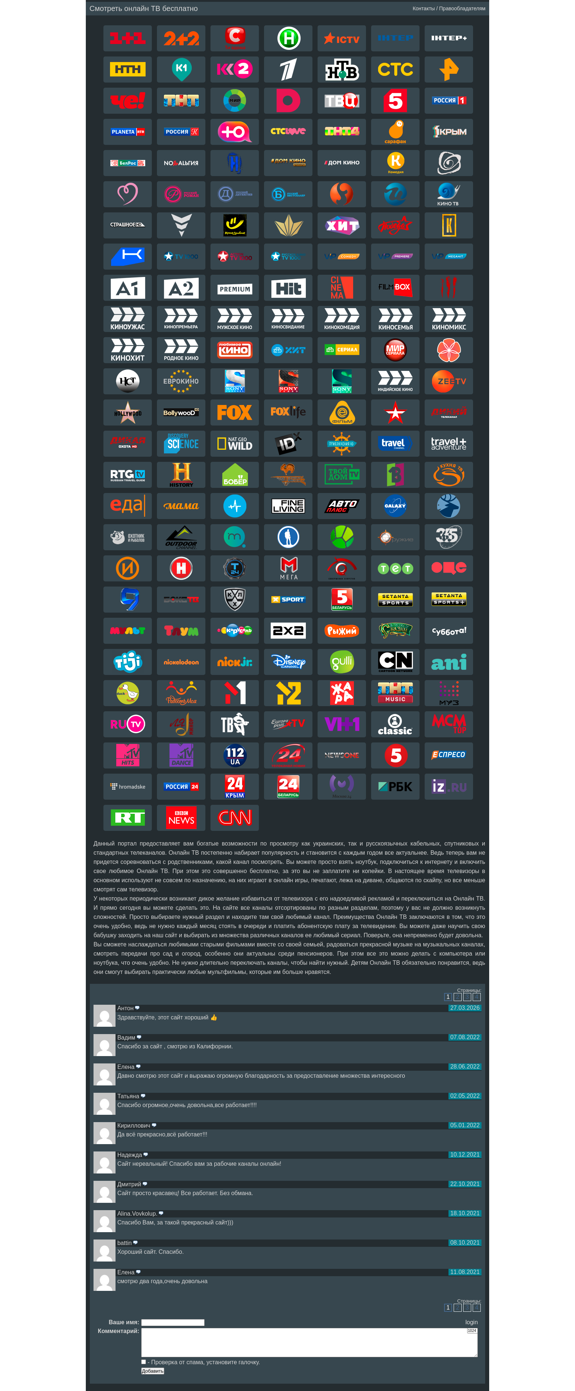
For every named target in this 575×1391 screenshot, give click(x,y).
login (471, 1322)
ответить (137, 1008)
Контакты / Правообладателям (449, 8)
